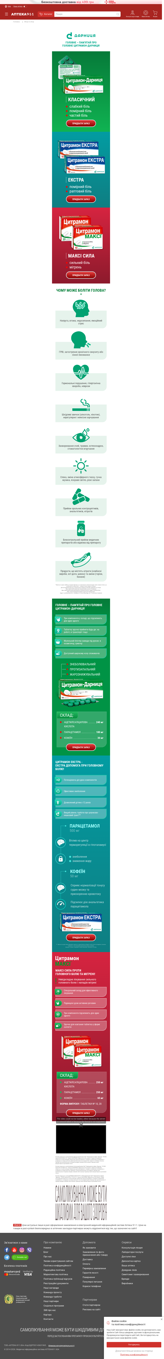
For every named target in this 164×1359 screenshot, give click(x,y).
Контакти (48, 1319)
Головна (16, 22)
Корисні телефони (92, 1286)
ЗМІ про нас (50, 1310)
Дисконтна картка (131, 1261)
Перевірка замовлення (94, 1268)
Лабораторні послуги (132, 1252)
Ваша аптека (146, 16)
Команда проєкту (53, 1292)
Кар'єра (47, 1314)
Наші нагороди (51, 1288)
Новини (47, 1247)
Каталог (45, 14)
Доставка (88, 1259)
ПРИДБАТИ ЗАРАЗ (81, 123)
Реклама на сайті (91, 1309)
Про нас (48, 1256)
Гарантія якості (90, 1272)
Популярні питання (92, 1281)
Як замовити (89, 1247)
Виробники (127, 1283)
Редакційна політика (54, 1270)
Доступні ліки (129, 1256)
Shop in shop (28, 22)
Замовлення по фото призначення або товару (95, 1253)
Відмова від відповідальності (61, 1346)
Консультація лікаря (132, 16)
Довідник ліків (129, 1270)
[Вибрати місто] (8, 7)
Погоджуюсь (161, 1319)
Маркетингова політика (56, 1274)
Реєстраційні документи (56, 1283)
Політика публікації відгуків (58, 1279)
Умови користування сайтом (58, 1261)
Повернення (89, 1277)
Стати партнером (91, 1305)
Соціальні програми (54, 1305)
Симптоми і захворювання (135, 1274)
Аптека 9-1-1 (22, 14)
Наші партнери (51, 1301)
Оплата (86, 1264)
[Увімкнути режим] (20, 7)
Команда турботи (53, 1296)
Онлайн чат (20, 1257)
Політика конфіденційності (57, 1265)
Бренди (125, 1279)
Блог (46, 1252)
